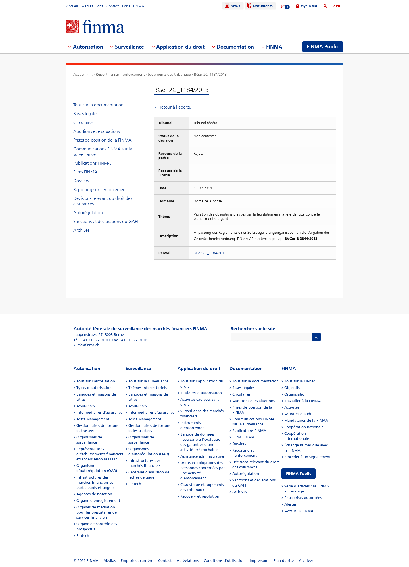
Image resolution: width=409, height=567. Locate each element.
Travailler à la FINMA (302, 401)
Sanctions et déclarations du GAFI (105, 221)
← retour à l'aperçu (172, 107)
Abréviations (188, 560)
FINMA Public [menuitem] (323, 47)
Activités (291, 407)
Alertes (290, 504)
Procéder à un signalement (307, 457)
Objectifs (292, 388)
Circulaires (83, 122)
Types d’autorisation (94, 388)
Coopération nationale (304, 427)
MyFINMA (308, 6)
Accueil (72, 6)
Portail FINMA (133, 6)
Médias (87, 6)
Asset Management (92, 419)
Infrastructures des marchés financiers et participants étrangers (95, 482)
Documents (259, 6)
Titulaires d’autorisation (201, 393)
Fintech (82, 535)
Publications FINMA (92, 163)
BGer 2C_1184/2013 (210, 74)
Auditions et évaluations (96, 131)
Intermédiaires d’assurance (99, 412)
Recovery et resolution (199, 496)
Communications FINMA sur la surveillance (102, 151)
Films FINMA (85, 172)
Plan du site (284, 560)
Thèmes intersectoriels (147, 388)
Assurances (85, 406)
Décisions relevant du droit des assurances (102, 201)
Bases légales (85, 113)
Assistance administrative (202, 456)
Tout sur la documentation (98, 104)
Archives (81, 230)
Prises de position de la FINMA (102, 140)
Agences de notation (94, 494)
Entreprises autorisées (303, 498)
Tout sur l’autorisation (95, 381)
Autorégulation (88, 212)
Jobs (99, 6)
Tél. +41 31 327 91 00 (92, 340)
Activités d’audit (298, 414)
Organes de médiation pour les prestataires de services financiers (96, 512)
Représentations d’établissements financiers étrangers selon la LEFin (99, 454)
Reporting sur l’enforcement (120, 74)
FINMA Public (298, 473)
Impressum (259, 560)
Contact (112, 6)
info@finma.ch (87, 345)
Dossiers (81, 180)
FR (338, 6)
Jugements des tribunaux (169, 74)
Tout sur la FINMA (300, 381)
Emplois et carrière (137, 560)
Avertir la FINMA (298, 511)
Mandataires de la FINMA (306, 420)
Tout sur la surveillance (148, 381)
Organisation (295, 394)
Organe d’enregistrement (98, 500)
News (231, 6)
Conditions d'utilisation (224, 560)
